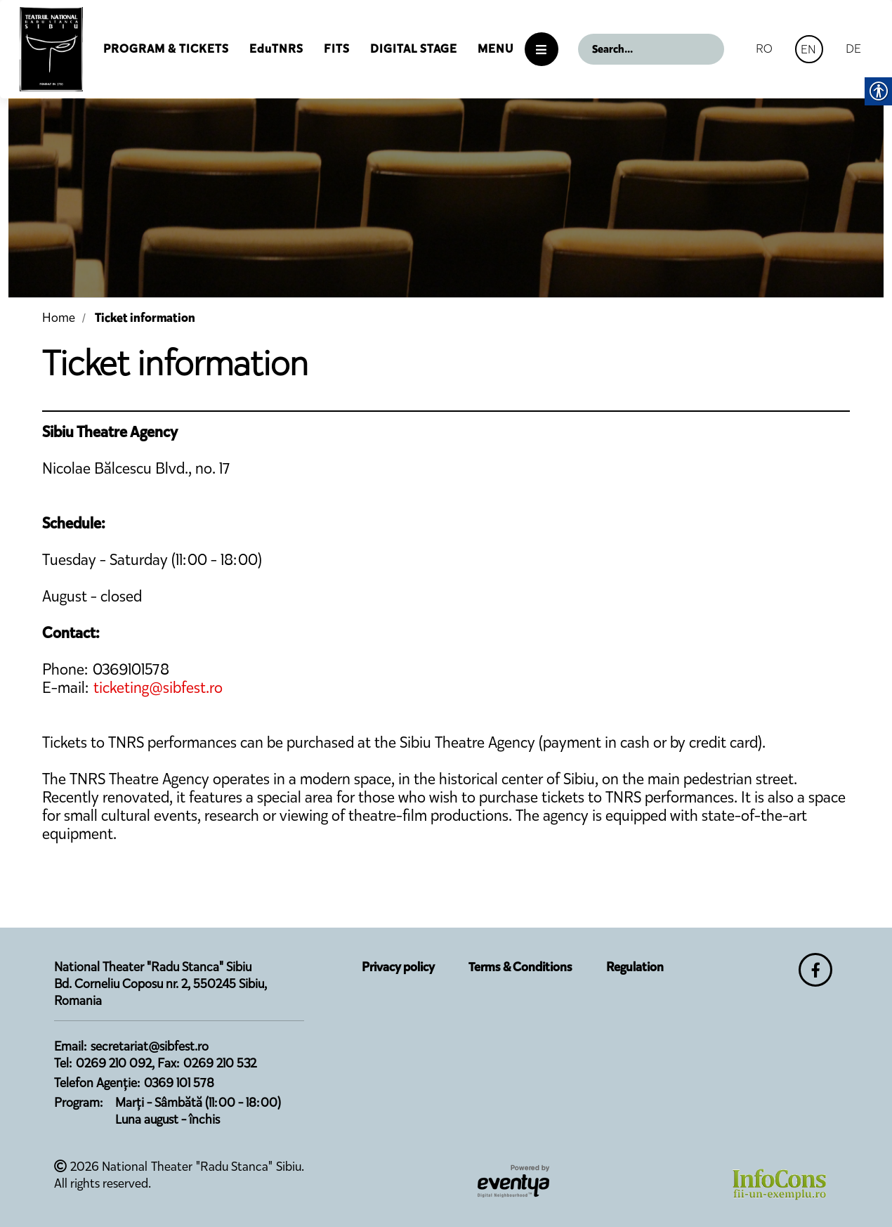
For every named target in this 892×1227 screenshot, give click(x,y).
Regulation (635, 967)
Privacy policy (398, 967)
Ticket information (145, 318)
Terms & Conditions (520, 967)
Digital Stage (413, 49)
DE (853, 48)
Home (58, 317)
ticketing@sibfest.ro (158, 687)
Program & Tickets (166, 49)
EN (808, 49)
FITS (337, 49)
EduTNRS (276, 49)
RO (764, 48)
